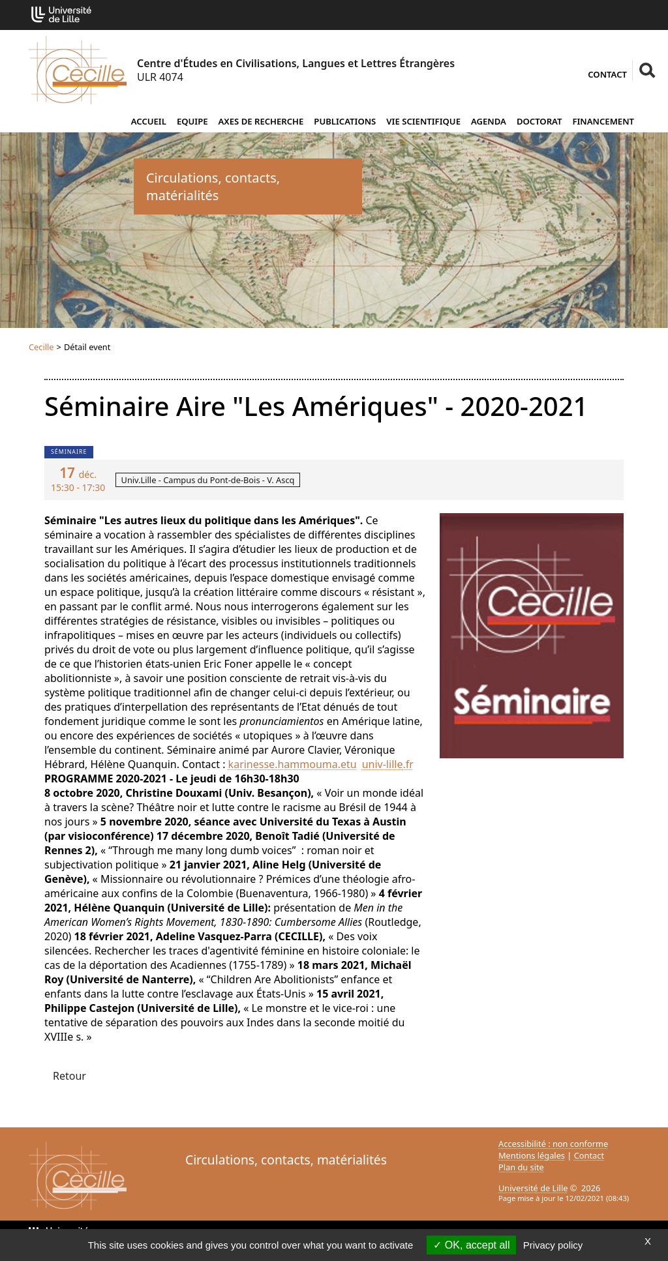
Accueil (148, 121)
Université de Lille (533, 1188)
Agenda (488, 121)
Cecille (41, 347)
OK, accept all (471, 1245)
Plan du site (521, 1167)
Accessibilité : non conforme (553, 1144)
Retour (69, 1076)
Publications (345, 121)
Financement (603, 121)
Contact (607, 74)
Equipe (192, 121)
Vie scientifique (423, 121)
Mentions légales (531, 1155)
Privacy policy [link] (553, 1245)
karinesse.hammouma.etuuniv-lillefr (321, 764)
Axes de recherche (261, 121)
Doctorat (539, 121)
